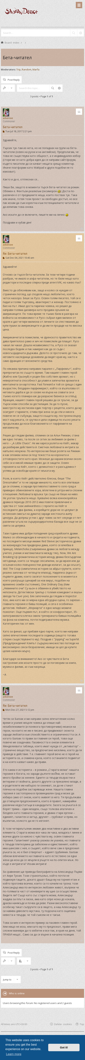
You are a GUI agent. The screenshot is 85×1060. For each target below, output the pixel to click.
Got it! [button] (64, 1047)
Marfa (35, 69)
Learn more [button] (13, 1054)
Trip (18, 69)
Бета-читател (17, 57)
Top (82, 1024)
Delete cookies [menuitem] (63, 1024)
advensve (8, 118)
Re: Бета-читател (15, 254)
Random (26, 69)
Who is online (17, 993)
